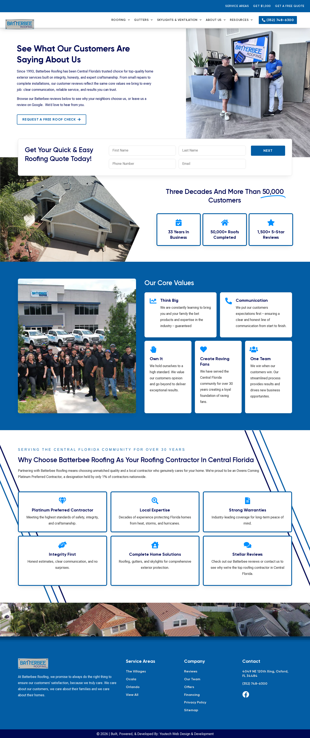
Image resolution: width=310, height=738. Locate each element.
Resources (241, 20)
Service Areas (237, 6)
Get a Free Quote (290, 6)
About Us (216, 20)
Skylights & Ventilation (179, 20)
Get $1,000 (262, 6)
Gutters (143, 20)
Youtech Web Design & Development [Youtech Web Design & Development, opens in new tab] (187, 734)
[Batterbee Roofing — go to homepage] (19, 24)
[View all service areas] (151, 695)
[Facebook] (245, 694)
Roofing (120, 20)
